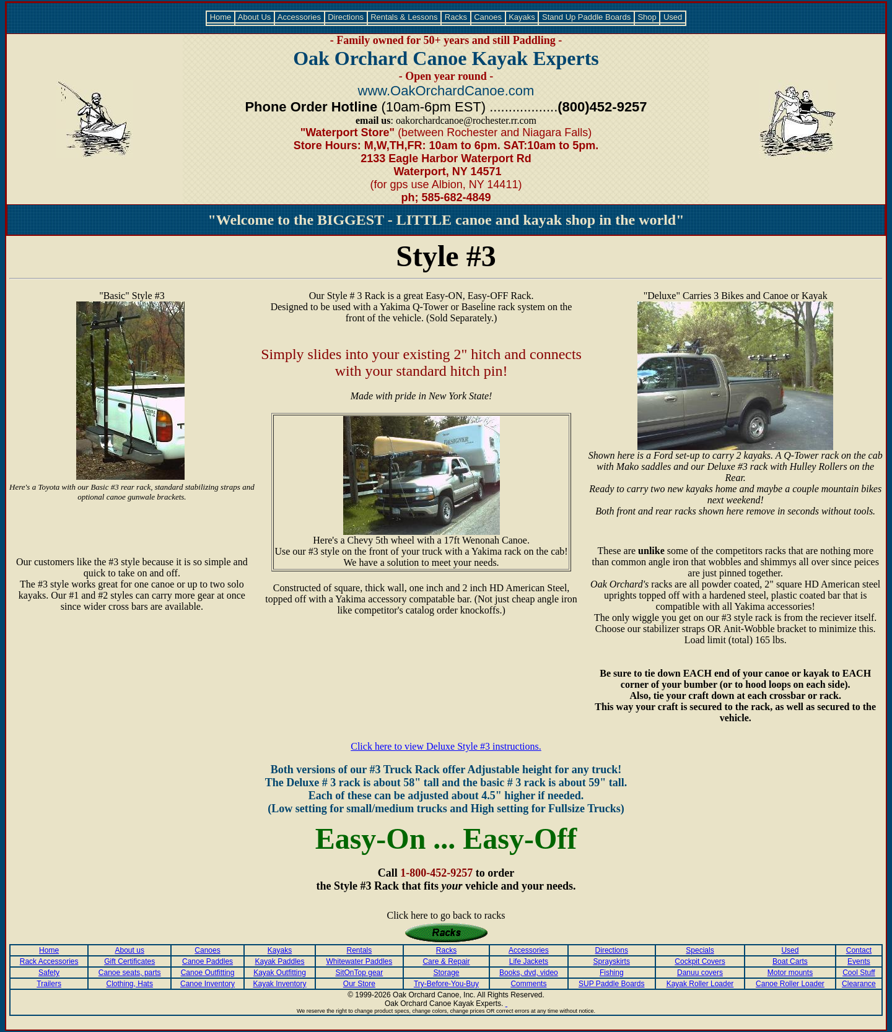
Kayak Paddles (279, 961)
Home (221, 17)
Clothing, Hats (130, 983)
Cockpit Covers (700, 961)
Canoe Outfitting (208, 972)
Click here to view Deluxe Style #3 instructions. (446, 746)
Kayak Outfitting (279, 972)
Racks (455, 17)
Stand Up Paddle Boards (586, 17)
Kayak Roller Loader (700, 983)
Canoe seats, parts (129, 972)
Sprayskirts (611, 961)
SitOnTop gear (359, 972)
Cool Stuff (858, 972)
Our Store (359, 983)
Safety (48, 972)
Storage (446, 972)
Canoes (488, 17)
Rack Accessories (49, 961)
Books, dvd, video (528, 972)
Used (672, 17)
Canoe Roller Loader (790, 983)
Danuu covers (700, 972)
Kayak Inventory (279, 983)
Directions (346, 17)
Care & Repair (446, 961)
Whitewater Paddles (359, 961)
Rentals (359, 950)
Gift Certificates (129, 961)
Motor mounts (790, 972)
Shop (647, 17)
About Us (254, 17)
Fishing (612, 972)
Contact (859, 950)
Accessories (299, 17)
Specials (700, 950)
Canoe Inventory (207, 983)
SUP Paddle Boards (612, 983)
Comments (528, 983)
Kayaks (522, 17)
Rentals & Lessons (404, 17)
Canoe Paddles (207, 961)
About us (129, 950)
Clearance (859, 983)
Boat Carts (790, 961)
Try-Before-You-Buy (446, 983)
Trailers (49, 983)
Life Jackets (528, 961)
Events (858, 961)
